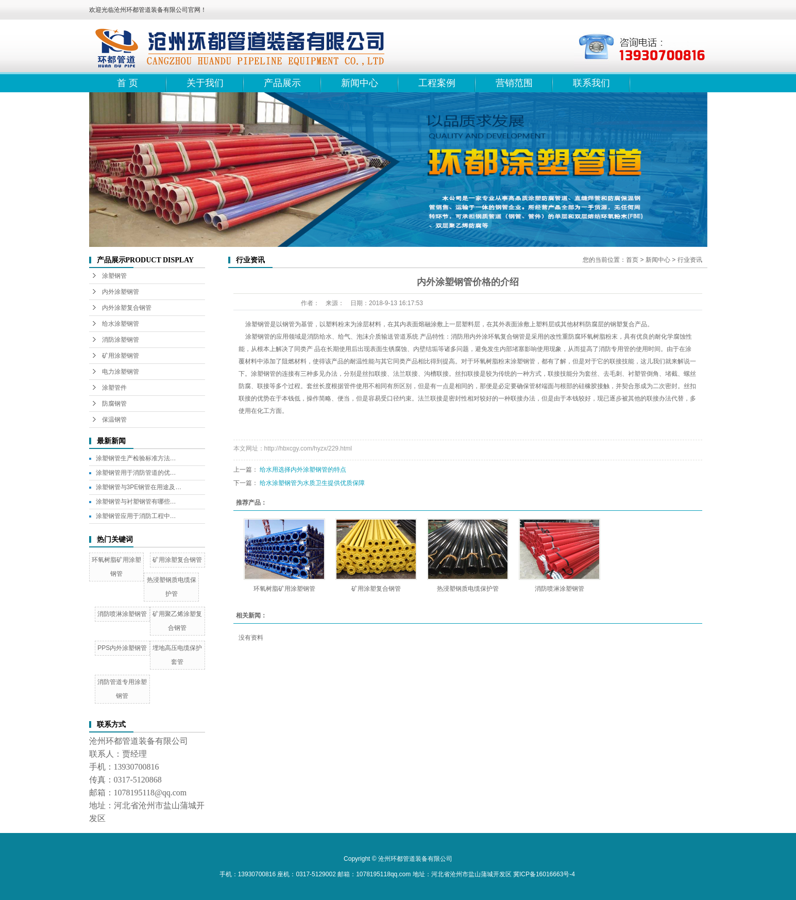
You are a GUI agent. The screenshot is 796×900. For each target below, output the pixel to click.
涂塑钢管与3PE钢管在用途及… (139, 487)
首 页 (127, 83)
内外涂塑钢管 (120, 291)
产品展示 (282, 83)
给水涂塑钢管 (120, 323)
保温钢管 (114, 419)
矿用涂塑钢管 (120, 355)
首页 (632, 259)
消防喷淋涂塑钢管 (122, 614)
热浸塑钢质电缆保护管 (468, 588)
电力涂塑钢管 (120, 371)
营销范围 (514, 83)
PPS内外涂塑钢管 (122, 648)
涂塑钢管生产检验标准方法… (136, 458)
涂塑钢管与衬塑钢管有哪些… (136, 501)
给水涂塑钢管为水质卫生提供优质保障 (312, 483)
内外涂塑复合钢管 (126, 307)
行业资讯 (690, 259)
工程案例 (436, 83)
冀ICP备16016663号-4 (544, 874)
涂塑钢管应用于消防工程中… (136, 516)
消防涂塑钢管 (120, 339)
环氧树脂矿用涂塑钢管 (284, 588)
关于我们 (205, 83)
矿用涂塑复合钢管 (177, 559)
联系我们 (591, 83)
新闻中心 (359, 83)
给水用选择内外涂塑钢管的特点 (303, 469)
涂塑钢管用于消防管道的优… (136, 472)
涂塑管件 (114, 387)
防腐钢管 (114, 403)
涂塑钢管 (114, 275)
